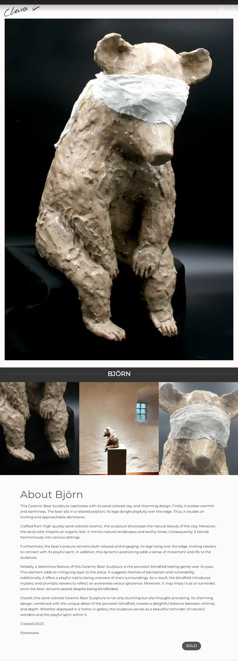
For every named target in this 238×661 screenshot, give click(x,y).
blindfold (48, 633)
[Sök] (233, 8)
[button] (221, 8)
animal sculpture (35, 642)
